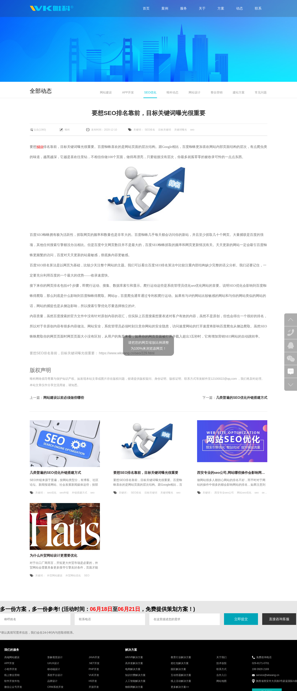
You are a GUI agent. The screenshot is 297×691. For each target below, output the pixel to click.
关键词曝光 (180, 129)
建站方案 (239, 92)
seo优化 (51, 492)
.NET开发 (94, 663)
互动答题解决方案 (181, 675)
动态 (239, 8)
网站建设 (106, 92)
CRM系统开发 (55, 686)
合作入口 (221, 675)
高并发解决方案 (134, 663)
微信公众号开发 (13, 686)
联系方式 (221, 669)
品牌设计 (52, 681)
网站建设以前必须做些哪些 (63, 397)
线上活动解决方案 (181, 681)
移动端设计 (53, 669)
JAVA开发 (94, 657)
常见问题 (261, 92)
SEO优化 (150, 92)
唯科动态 (172, 92)
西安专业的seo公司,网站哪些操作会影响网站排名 (234, 472)
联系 (258, 8)
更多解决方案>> (180, 686)
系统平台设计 (55, 675)
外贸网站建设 (54, 575)
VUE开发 (94, 675)
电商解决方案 (132, 669)
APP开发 (128, 92)
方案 (220, 8)
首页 (146, 8)
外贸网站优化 (73, 575)
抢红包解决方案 (180, 663)
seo (192, 129)
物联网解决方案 (134, 686)
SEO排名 (150, 129)
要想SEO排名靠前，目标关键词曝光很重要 (62, 353)
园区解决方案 (178, 669)
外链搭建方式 (79, 492)
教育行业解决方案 (181, 657)
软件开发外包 (12, 681)
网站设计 (194, 92)
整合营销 (217, 92)
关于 (202, 8)
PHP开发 (94, 669)
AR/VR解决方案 (134, 657)
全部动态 (41, 91)
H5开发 (93, 681)
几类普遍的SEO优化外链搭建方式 (241, 397)
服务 (183, 8)
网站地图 (221, 681)
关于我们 (221, 657)
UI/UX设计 (53, 663)
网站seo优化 (244, 492)
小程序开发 (10, 669)
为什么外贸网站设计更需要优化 (53, 555)
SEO (39, 147)
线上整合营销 (12, 675)
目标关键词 (164, 129)
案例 (164, 8)
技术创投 (221, 663)
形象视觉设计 (55, 657)
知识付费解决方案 (135, 675)
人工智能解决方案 (135, 681)
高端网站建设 (12, 657)
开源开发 (94, 686)
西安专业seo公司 (224, 492)
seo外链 (64, 492)
